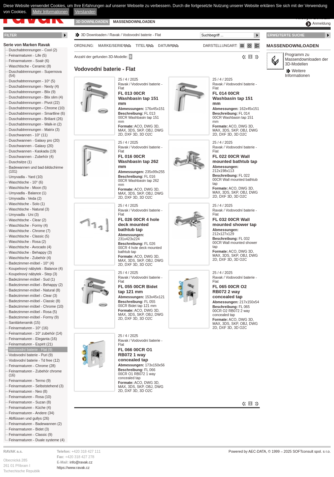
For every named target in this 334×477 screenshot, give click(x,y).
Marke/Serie (110, 46)
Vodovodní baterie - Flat (142, 35)
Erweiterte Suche (286, 35)
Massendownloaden (134, 22)
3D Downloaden (92, 22)
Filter (10, 35)
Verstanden (85, 11)
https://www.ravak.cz (73, 468)
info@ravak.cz (80, 462)
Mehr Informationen (50, 11)
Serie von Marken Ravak (26, 45)
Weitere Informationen (297, 73)
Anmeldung (321, 23)
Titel (141, 46)
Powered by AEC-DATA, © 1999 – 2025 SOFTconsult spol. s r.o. (280, 451)
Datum (164, 46)
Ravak (115, 35)
